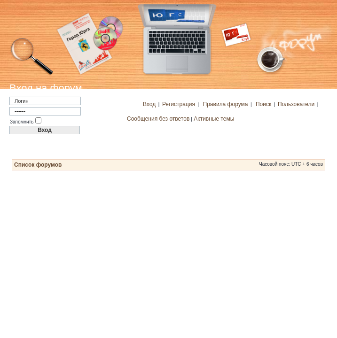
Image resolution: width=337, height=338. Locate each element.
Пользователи (296, 104)
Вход (149, 104)
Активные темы (214, 118)
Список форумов (38, 164)
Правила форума (225, 104)
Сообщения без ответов (158, 118)
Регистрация (178, 104)
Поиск (263, 104)
